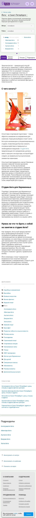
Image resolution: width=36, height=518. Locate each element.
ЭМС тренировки (9, 353)
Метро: (4, 25)
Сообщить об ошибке (24, 501)
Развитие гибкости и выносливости (16, 331)
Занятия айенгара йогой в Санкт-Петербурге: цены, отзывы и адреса (17, 392)
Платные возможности (9, 498)
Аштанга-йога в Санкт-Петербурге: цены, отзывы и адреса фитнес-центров (15, 401)
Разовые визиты (9, 369)
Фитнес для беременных (12, 356)
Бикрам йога (9, 49)
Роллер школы (9, 334)
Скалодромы (8, 337)
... (4, 287)
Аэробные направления (12, 290)
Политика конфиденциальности (9, 489)
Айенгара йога (9, 40)
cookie (15, 513)
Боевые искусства (10, 296)
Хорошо (28, 514)
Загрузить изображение (25, 486)
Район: (4, 31)
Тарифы (5, 505)
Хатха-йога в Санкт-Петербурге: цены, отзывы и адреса (17, 396)
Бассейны (7, 293)
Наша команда (7, 483)
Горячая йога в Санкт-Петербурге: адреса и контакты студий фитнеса (16, 406)
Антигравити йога (11, 43)
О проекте (5, 480)
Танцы (6, 350)
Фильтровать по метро (10, 455)
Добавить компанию (24, 483)
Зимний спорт (8, 325)
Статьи (20, 480)
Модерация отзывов (24, 506)
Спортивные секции (10, 344)
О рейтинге (6, 486)
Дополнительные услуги (12, 372)
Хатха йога (7, 321)
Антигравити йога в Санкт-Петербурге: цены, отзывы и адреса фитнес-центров (17, 387)
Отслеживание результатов (7, 502)
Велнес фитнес (9, 299)
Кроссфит (7, 328)
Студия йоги (24, 149)
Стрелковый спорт (10, 340)
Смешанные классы (10, 362)
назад (12, 37)
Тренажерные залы (10, 347)
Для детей (7, 359)
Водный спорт (8, 302)
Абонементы (8, 366)
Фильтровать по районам (11, 461)
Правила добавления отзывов (24, 489)
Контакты (21, 498)
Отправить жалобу (24, 504)
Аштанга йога (9, 46)
